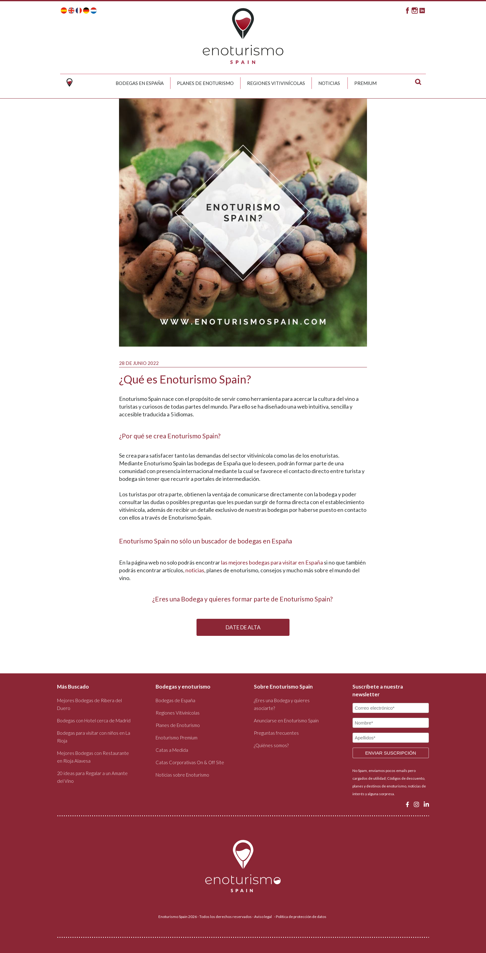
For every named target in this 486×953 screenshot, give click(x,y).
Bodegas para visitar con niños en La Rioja (93, 736)
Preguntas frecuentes (276, 733)
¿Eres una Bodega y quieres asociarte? (282, 704)
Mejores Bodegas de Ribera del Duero (89, 704)
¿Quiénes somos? (271, 745)
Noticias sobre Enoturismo (182, 775)
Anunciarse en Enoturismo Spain (286, 720)
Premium (365, 83)
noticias (194, 570)
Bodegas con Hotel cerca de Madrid (93, 720)
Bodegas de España (175, 700)
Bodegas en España (140, 83)
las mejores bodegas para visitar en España (272, 562)
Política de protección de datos (301, 916)
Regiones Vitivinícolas (276, 83)
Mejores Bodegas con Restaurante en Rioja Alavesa (93, 757)
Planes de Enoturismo (205, 83)
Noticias (329, 83)
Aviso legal (263, 916)
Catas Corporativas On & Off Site (190, 762)
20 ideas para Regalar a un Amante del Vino (92, 777)
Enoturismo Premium (176, 737)
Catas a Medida (172, 750)
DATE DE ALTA (243, 627)
